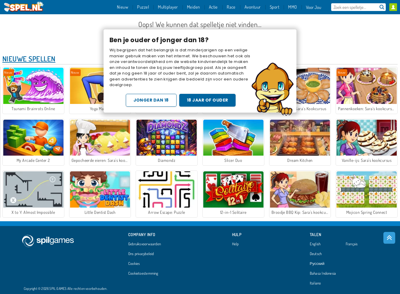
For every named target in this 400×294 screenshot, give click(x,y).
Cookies (134, 264)
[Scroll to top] (389, 238)
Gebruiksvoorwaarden (144, 244)
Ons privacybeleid (141, 254)
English (315, 244)
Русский (317, 264)
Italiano (315, 283)
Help (235, 244)
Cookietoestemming (143, 273)
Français (352, 244)
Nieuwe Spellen (28, 58)
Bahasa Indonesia (323, 273)
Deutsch (316, 254)
